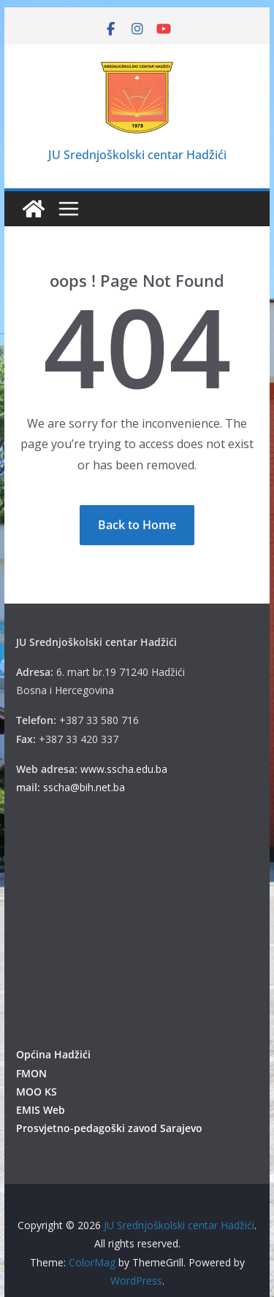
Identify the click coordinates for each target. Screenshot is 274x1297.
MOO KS (36, 1091)
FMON (31, 1073)
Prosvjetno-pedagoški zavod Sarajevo (109, 1128)
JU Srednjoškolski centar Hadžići (137, 155)
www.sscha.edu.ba (123, 769)
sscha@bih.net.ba (84, 787)
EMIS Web (40, 1110)
